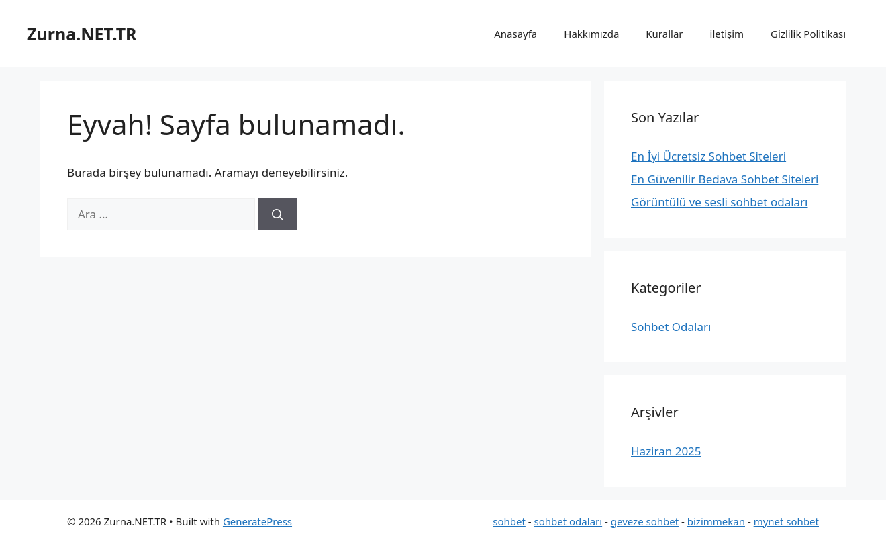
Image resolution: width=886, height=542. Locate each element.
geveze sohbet (645, 521)
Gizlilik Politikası (808, 33)
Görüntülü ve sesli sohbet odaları (719, 202)
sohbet (509, 521)
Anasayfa (515, 33)
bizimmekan (716, 521)
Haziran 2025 (666, 451)
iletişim (727, 33)
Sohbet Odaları (671, 326)
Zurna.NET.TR (82, 33)
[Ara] (277, 214)
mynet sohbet (786, 521)
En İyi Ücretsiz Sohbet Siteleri (708, 156)
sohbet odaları (568, 521)
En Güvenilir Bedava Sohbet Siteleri (724, 179)
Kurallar (664, 33)
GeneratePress (257, 521)
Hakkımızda (591, 33)
